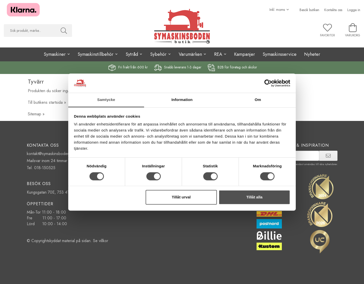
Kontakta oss (333, 9)
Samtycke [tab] (106, 100)
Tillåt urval (181, 197)
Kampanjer (244, 54)
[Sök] (64, 30)
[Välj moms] (279, 9)
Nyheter (312, 54)
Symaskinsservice (280, 54)
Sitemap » (36, 114)
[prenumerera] (328, 156)
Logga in (353, 9)
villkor (103, 241)
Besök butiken (309, 9)
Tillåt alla (254, 197)
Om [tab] (258, 100)
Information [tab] (182, 100)
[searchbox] (30, 30)
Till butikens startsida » (47, 102)
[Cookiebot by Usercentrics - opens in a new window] (268, 83)
